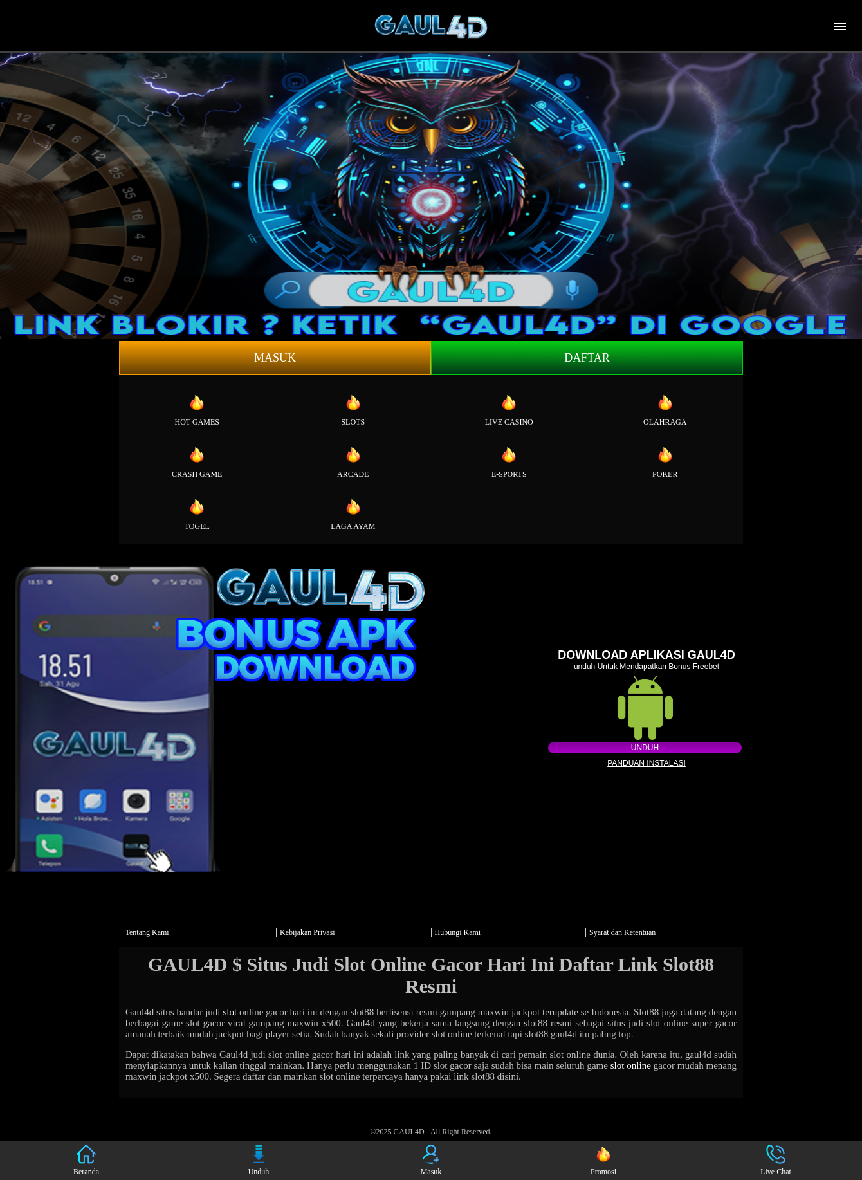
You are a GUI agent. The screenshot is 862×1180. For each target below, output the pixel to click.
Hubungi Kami (458, 932)
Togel (197, 514)
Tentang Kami (147, 932)
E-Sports (509, 462)
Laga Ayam (353, 514)
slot (230, 1012)
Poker (664, 462)
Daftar (587, 357)
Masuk (275, 357)
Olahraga (664, 410)
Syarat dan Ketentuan (622, 932)
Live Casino (509, 410)
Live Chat (775, 1160)
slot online (630, 1065)
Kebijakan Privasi (307, 932)
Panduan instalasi (646, 763)
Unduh (645, 747)
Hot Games (197, 410)
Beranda (86, 1160)
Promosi (603, 1160)
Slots (353, 410)
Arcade (353, 462)
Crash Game (197, 462)
